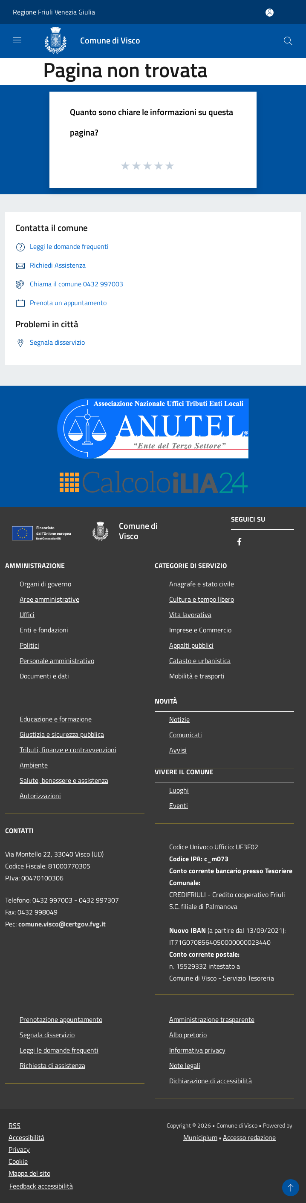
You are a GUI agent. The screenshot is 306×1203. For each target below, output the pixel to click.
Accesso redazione (249, 1137)
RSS (14, 1125)
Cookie (18, 1161)
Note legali (184, 1065)
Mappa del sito (29, 1173)
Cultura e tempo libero (201, 599)
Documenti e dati (44, 676)
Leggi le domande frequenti (59, 1050)
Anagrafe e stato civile (201, 584)
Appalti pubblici (191, 645)
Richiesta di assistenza (52, 1065)
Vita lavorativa (190, 614)
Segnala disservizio (47, 1035)
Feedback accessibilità (41, 1186)
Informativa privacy (197, 1050)
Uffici (27, 614)
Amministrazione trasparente (211, 1019)
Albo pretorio (188, 1035)
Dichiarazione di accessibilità (210, 1081)
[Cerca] (288, 41)
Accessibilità (26, 1137)
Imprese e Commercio (200, 630)
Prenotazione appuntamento (61, 1019)
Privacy (19, 1149)
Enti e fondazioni (44, 630)
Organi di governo (45, 584)
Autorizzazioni (40, 795)
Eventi (178, 805)
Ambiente (34, 765)
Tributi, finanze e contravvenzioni (68, 749)
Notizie (179, 719)
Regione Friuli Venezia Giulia (54, 12)
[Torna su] (290, 1187)
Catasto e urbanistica (200, 660)
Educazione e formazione (56, 719)
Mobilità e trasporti (197, 676)
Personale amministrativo (57, 660)
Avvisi (178, 750)
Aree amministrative (49, 599)
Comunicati (185, 735)
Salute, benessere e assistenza (64, 780)
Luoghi (179, 790)
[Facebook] (239, 542)
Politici (29, 645)
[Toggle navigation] (17, 40)
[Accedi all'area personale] (269, 12)
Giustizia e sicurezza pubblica (62, 734)
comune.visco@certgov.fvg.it (62, 924)
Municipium (200, 1137)
